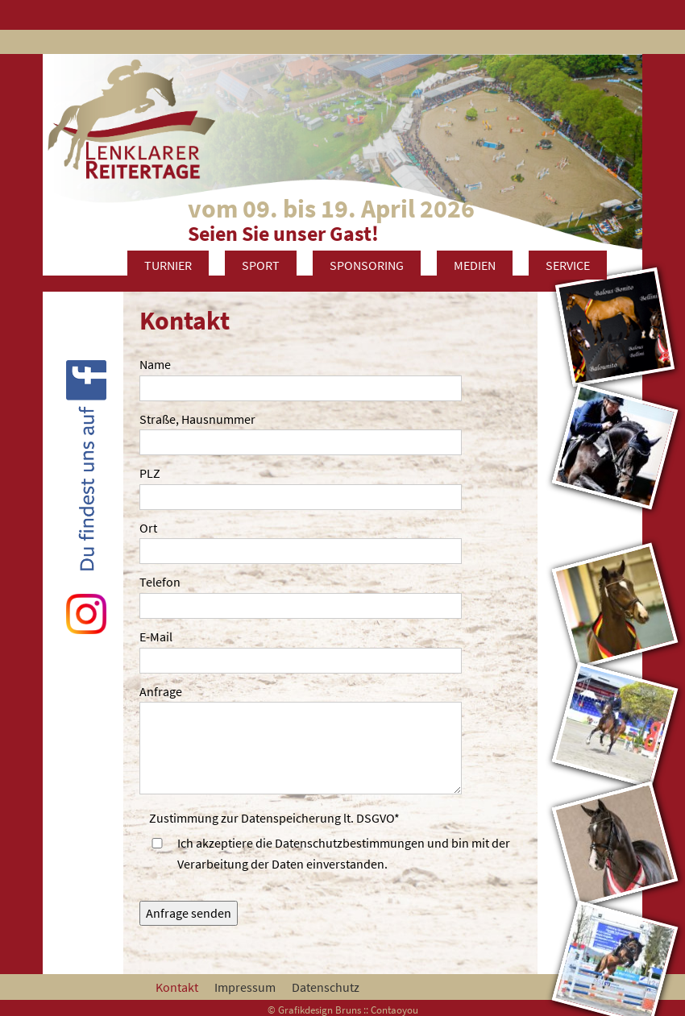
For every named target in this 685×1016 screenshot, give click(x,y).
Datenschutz (325, 987)
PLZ (149, 473)
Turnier (168, 265)
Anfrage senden (188, 913)
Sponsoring (367, 265)
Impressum (245, 987)
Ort (148, 528)
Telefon (160, 582)
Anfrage (160, 691)
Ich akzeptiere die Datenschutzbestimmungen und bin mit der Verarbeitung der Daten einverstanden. (343, 853)
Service (568, 265)
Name (155, 364)
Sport (261, 265)
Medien (475, 265)
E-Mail (155, 636)
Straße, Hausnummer (197, 419)
